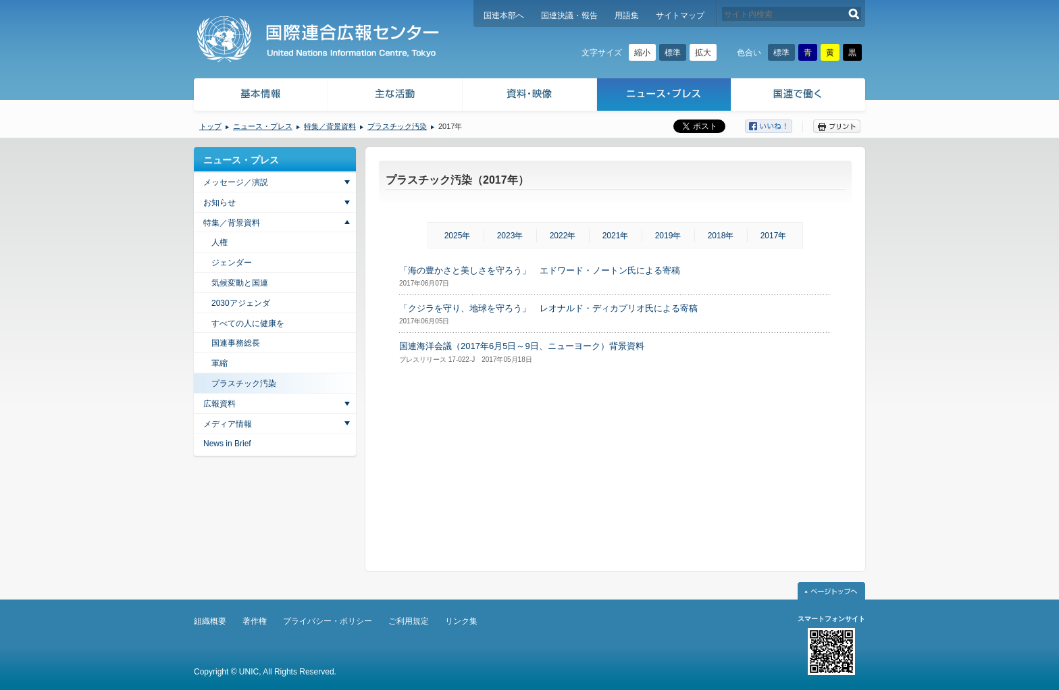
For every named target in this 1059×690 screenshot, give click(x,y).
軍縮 (219, 363)
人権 (219, 242)
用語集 (627, 15)
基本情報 (260, 96)
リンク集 (461, 621)
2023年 (510, 235)
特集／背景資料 (330, 126)
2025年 (457, 235)
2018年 (721, 235)
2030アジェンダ (240, 303)
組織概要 (210, 621)
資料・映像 (530, 96)
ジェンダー (231, 262)
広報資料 (219, 403)
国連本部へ (504, 15)
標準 (673, 52)
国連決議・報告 (569, 15)
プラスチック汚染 (397, 126)
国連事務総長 (235, 343)
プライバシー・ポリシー (327, 621)
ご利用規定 (408, 621)
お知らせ (219, 202)
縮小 (642, 52)
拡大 (703, 52)
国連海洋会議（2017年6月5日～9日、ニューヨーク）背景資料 (521, 346)
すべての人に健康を (247, 323)
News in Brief (227, 443)
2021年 (615, 235)
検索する (854, 14)
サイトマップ (680, 15)
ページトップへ (831, 591)
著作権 (254, 621)
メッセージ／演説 (235, 182)
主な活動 (395, 96)
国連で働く (799, 96)
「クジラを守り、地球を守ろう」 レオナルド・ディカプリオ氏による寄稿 (548, 308)
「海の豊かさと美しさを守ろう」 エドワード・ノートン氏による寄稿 (539, 270)
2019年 (668, 235)
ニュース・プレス (664, 96)
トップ (210, 126)
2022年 (563, 235)
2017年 (773, 235)
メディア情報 (227, 424)
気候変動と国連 (239, 283)
